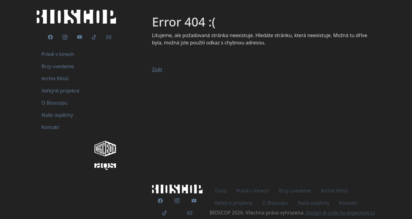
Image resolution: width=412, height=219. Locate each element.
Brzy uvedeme (295, 190)
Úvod (220, 190)
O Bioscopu (275, 203)
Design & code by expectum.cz (340, 212)
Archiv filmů (334, 190)
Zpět (157, 69)
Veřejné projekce (234, 203)
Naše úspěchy (313, 203)
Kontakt (348, 203)
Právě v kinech (252, 190)
